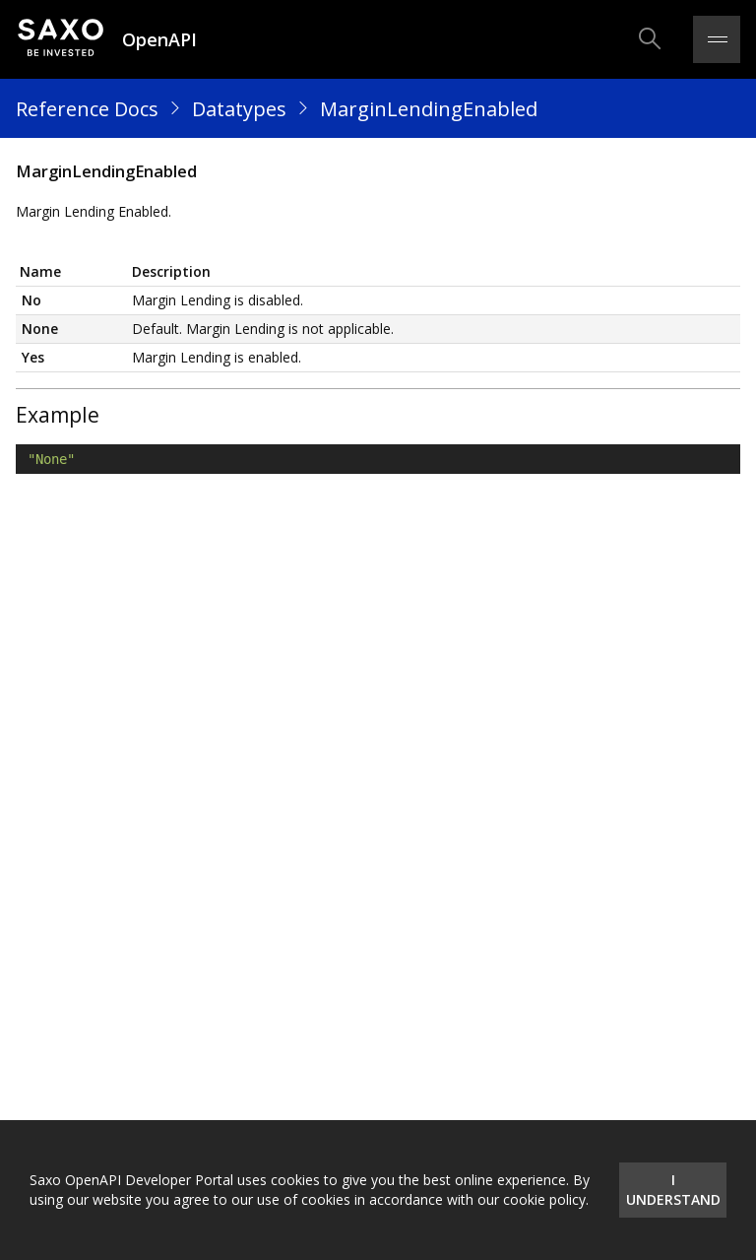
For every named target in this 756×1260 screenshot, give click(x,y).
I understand (673, 1189)
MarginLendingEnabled (428, 109)
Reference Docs (87, 109)
